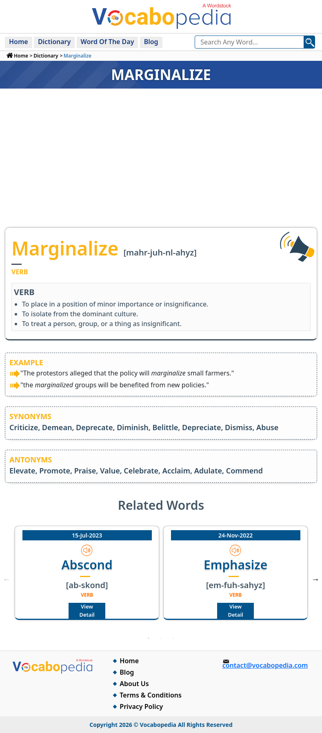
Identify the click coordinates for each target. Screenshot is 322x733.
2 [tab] (161, 638)
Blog (151, 41)
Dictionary (54, 41)
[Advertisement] (161, 166)
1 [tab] (149, 638)
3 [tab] (173, 638)
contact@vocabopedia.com (265, 665)
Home (18, 41)
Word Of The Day (107, 41)
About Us (134, 683)
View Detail (86, 610)
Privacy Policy (141, 706)
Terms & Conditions (151, 695)
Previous (6, 579)
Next (315, 579)
